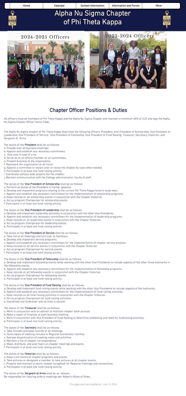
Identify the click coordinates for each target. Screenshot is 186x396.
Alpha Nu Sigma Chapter (92, 13)
